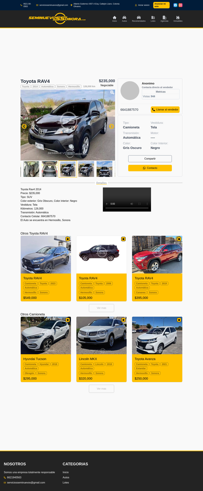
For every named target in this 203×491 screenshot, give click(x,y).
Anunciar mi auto (160, 5)
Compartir (150, 158)
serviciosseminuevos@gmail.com (52, 5)
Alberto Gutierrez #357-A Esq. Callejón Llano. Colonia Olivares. (95, 5)
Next (110, 125)
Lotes (66, 482)
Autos (66, 477)
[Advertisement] (101, 55)
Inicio (66, 472)
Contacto (150, 168)
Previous (23, 125)
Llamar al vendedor (165, 109)
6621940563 (12, 477)
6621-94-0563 (26, 5)
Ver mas (101, 308)
